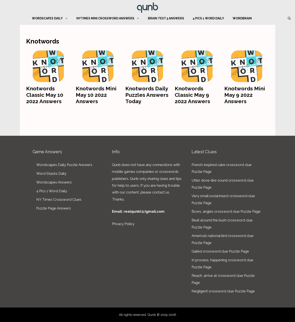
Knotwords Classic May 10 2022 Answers (44, 94)
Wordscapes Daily (52, 18)
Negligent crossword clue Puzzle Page (223, 291)
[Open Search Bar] (289, 18)
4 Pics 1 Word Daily (208, 18)
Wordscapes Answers (54, 182)
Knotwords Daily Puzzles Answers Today (146, 94)
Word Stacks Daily (51, 173)
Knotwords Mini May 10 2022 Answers (96, 94)
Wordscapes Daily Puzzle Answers (64, 165)
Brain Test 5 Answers (166, 18)
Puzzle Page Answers (53, 208)
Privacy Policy (123, 224)
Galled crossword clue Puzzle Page (220, 251)
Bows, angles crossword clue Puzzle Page (226, 211)
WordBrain (242, 18)
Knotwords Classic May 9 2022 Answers (192, 94)
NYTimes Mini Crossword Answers (110, 18)
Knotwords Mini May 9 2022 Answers (244, 94)
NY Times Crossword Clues (59, 199)
